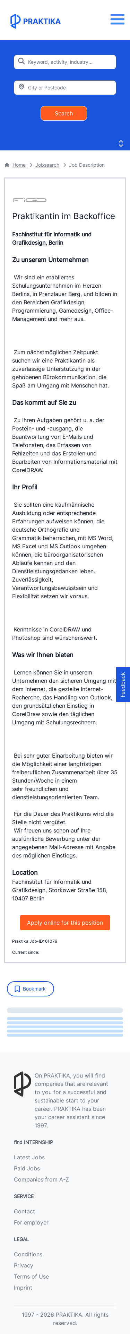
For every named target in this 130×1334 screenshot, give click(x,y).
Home (15, 165)
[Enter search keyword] (65, 62)
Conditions (28, 1254)
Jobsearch (47, 165)
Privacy (23, 1265)
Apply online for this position (65, 922)
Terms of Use (31, 1276)
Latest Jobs (29, 1157)
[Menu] (119, 19)
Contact (24, 1211)
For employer (31, 1222)
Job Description (87, 165)
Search (64, 113)
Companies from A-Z (41, 1179)
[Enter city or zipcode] (65, 87)
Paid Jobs (27, 1168)
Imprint (23, 1287)
